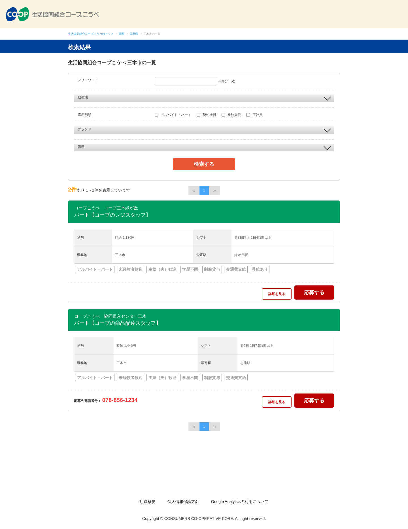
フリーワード (88, 80)
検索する (204, 164)
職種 (204, 147)
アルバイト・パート (173, 115)
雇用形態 (84, 115)
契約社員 (206, 115)
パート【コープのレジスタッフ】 (112, 215)
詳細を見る (276, 294)
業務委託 (231, 115)
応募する (314, 292)
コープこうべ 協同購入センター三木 (110, 316)
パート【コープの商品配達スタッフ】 (117, 323)
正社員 (254, 115)
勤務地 (204, 97)
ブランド (204, 129)
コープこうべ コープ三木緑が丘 (106, 207)
